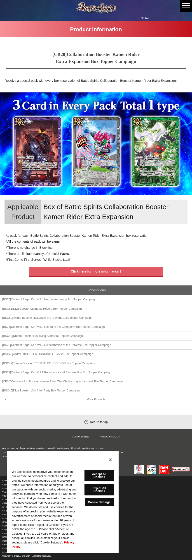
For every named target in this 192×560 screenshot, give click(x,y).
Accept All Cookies (99, 475)
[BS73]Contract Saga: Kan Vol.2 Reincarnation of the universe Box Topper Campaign (56, 345)
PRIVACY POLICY (110, 436)
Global (145, 18)
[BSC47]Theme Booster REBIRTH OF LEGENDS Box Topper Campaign (48, 363)
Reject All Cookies (99, 489)
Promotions (97, 290)
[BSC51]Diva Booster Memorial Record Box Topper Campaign (42, 308)
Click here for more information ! (96, 271)
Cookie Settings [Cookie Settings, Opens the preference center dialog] (99, 502)
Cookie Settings (80, 436)
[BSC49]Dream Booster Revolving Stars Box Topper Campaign (42, 336)
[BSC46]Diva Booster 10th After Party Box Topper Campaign (41, 390)
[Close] (110, 460)
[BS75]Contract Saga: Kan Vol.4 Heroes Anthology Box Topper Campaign (49, 299)
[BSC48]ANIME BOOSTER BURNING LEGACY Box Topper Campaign (47, 354)
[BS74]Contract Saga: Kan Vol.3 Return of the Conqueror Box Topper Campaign (53, 326)
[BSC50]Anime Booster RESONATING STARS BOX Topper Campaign (47, 317)
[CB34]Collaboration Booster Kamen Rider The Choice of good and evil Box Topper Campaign (62, 381)
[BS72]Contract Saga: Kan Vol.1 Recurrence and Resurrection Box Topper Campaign (56, 372)
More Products (96, 399)
